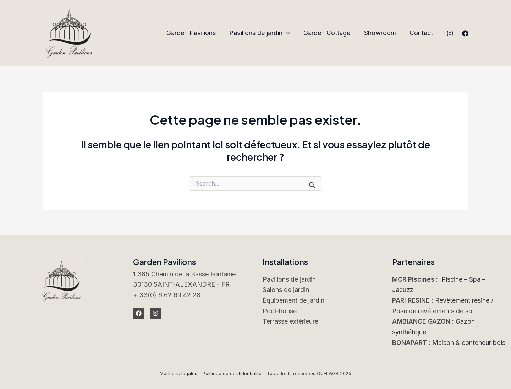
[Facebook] (465, 33)
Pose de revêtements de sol (433, 311)
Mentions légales (178, 373)
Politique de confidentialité (232, 373)
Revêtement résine (462, 300)
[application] (289, 33)
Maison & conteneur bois (468, 342)
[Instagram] (450, 33)
